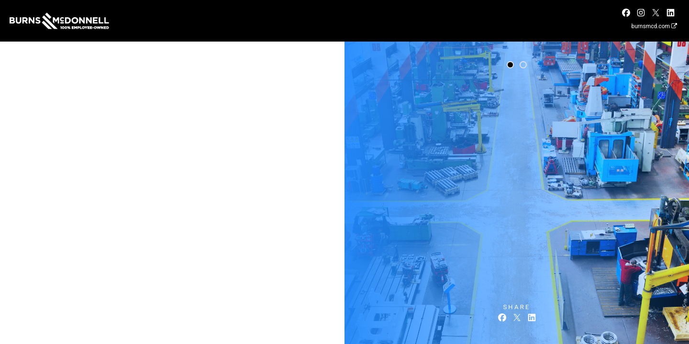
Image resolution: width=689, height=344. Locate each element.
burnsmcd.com (654, 26)
